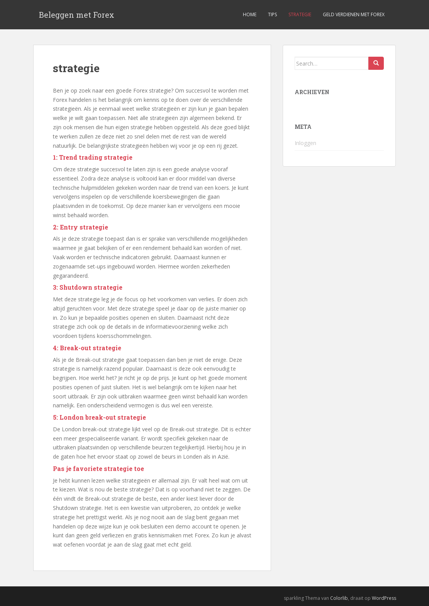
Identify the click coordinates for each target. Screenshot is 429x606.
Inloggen (305, 143)
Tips (272, 14)
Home (249, 14)
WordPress (384, 598)
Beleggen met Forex (76, 15)
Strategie (299, 14)
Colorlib (339, 598)
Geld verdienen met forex (354, 14)
